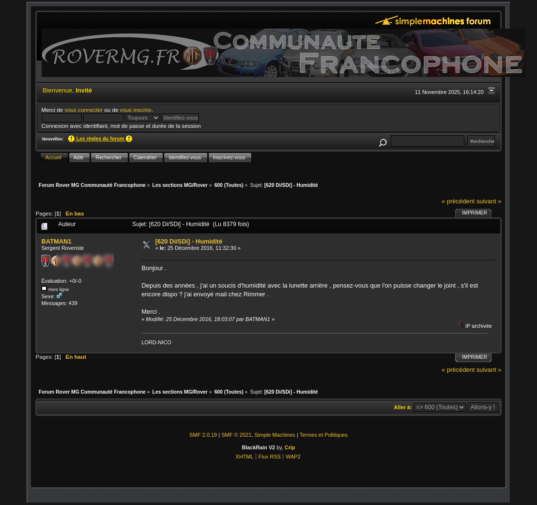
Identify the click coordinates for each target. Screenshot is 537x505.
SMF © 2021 (236, 435)
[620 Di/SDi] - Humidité (188, 241)
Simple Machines (275, 435)
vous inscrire (136, 110)
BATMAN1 (56, 241)
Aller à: (403, 407)
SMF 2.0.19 (203, 435)
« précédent (458, 201)
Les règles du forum (100, 138)
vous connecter (83, 110)
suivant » (489, 201)
